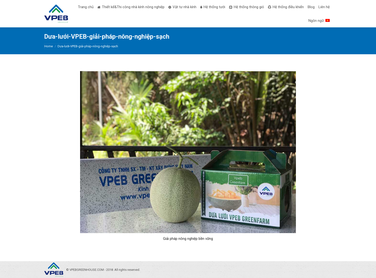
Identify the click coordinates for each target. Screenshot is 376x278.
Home (48, 46)
